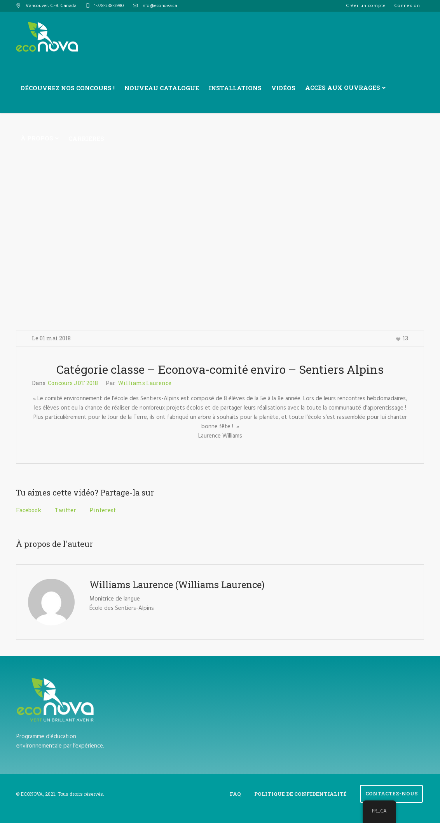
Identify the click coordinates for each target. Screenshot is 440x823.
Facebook (29, 510)
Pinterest (102, 510)
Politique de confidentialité (300, 793)
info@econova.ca (159, 6)
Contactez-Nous (391, 793)
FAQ (235, 793)
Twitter (65, 510)
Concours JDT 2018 (73, 383)
